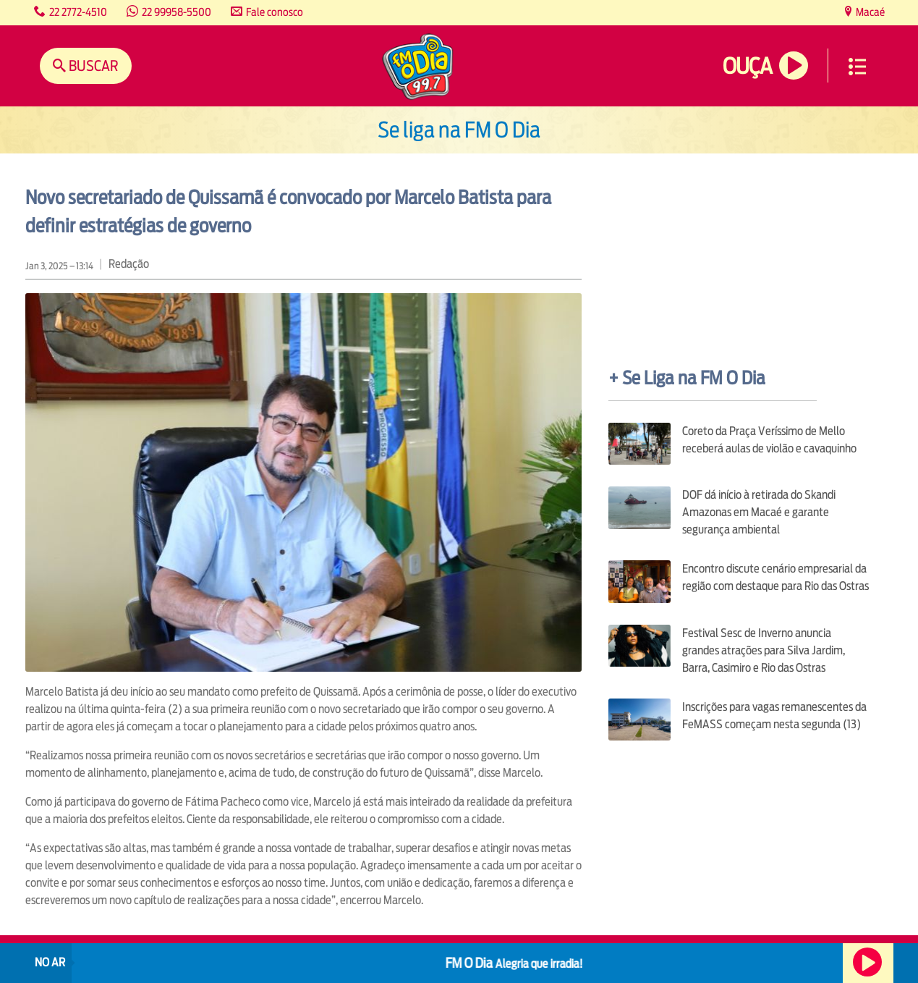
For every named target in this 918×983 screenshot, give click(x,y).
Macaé (869, 12)
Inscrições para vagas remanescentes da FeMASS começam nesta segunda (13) (774, 715)
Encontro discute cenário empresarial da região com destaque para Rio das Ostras (775, 577)
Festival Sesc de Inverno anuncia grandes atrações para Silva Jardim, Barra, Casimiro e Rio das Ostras (763, 650)
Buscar (92, 65)
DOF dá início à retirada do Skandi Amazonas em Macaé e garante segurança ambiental (759, 512)
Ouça (747, 66)
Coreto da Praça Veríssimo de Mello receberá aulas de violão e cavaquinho (769, 439)
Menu (857, 66)
